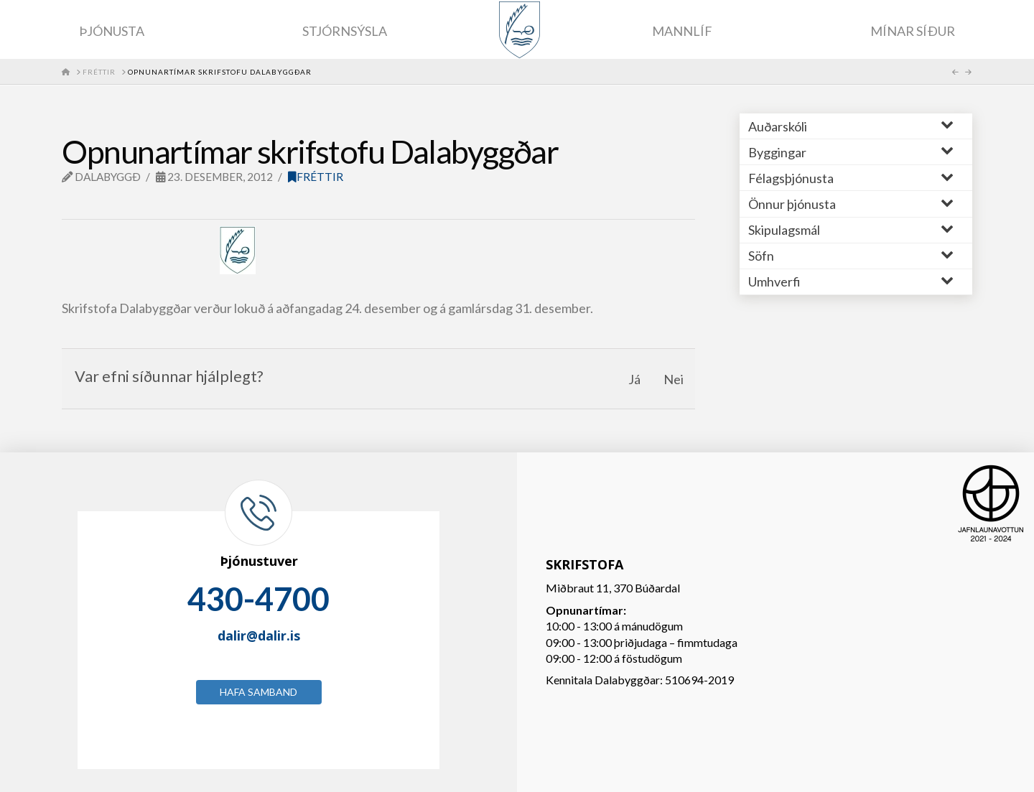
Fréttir (315, 176)
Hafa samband (258, 692)
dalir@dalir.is (259, 635)
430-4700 (258, 598)
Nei (673, 379)
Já (634, 379)
